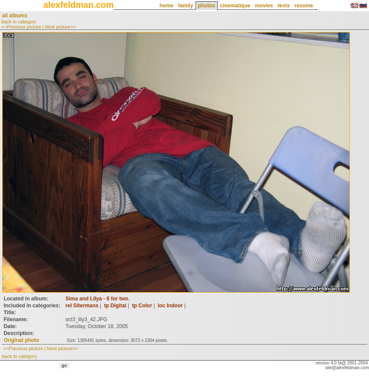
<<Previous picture (21, 26)
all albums (14, 16)
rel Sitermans (81, 306)
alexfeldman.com (78, 5)
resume (303, 6)
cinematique (235, 6)
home (166, 6)
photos (206, 6)
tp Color (142, 306)
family (185, 6)
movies (264, 6)
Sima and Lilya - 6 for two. (97, 299)
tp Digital (115, 306)
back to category (18, 21)
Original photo (21, 340)
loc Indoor (170, 306)
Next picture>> (60, 26)
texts (284, 6)
